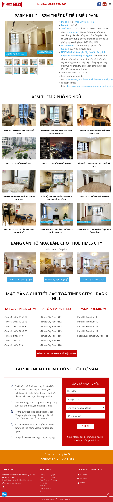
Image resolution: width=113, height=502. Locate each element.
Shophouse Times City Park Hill (92, 335)
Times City (43, 483)
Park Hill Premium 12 (87, 331)
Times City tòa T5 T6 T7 (16, 326)
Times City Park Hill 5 (51, 331)
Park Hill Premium (46, 488)
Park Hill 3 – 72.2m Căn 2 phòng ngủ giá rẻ (19, 230)
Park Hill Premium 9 (87, 317)
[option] (29, 39)
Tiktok (81, 483)
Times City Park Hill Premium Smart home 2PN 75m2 (56, 131)
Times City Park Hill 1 (51, 317)
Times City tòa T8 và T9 (16, 331)
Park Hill (43, 485)
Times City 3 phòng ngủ (92, 279)
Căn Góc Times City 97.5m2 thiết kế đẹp (94, 164)
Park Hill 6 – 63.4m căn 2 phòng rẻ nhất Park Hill (56, 230)
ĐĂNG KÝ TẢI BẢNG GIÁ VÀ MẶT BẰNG (56, 353)
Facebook (82, 474)
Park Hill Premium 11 (87, 326)
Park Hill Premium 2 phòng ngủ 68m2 (19, 131)
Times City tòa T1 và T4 (16, 317)
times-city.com (11, 483)
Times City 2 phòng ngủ (56, 279)
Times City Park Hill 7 (51, 340)
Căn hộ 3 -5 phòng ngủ (48, 480)
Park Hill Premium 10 (87, 321)
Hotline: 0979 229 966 (56, 458)
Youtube (82, 478)
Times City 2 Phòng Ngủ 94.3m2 (56, 163)
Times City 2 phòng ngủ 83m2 (18, 163)
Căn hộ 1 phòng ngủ (47, 474)
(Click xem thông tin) (56, 249)
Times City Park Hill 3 (51, 326)
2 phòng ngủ (73, 32)
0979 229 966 (4, 495)
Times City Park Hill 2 (83, 21)
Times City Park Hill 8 (51, 345)
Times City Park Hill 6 (51, 335)
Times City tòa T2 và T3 (16, 321)
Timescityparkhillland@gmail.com (17, 480)
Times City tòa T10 (14, 335)
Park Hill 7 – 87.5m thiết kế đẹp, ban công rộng (94, 230)
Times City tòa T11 (14, 340)
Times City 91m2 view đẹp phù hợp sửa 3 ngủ (94, 131)
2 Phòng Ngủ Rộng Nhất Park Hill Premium (19, 197)
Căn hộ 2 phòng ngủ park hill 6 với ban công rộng (56, 197)
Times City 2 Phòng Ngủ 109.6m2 (94, 196)
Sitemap (43, 491)
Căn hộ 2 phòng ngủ (47, 477)
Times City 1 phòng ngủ (20, 279)
